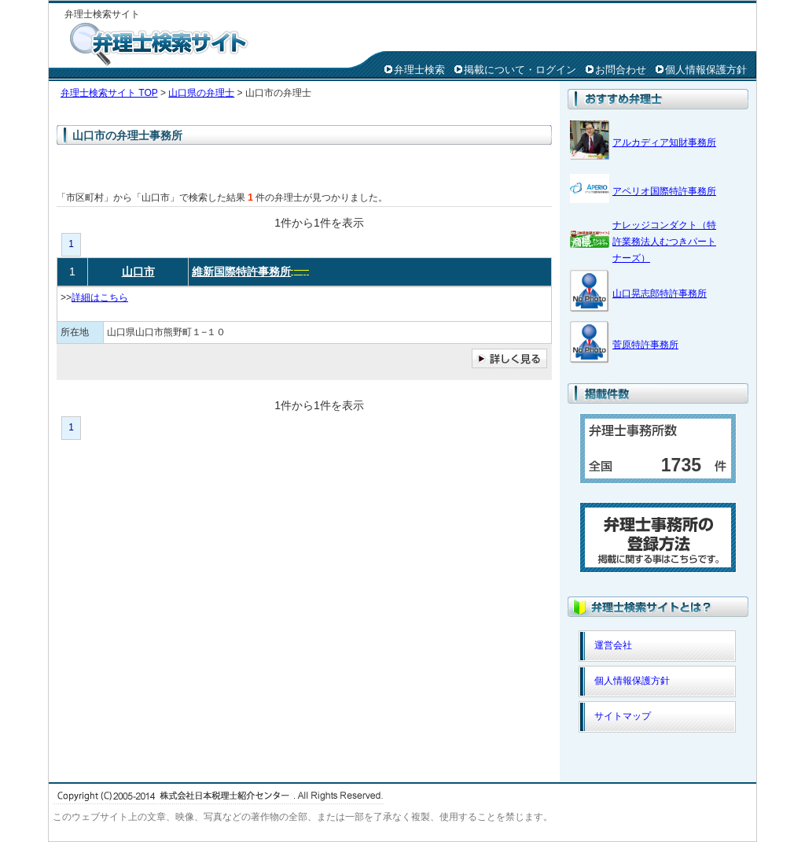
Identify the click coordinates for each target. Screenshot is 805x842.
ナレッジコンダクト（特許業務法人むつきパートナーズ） (664, 242)
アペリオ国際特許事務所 (664, 191)
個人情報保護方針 (706, 70)
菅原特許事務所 (645, 344)
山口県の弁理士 (201, 92)
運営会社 (613, 645)
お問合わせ (620, 70)
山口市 (138, 271)
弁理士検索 (419, 70)
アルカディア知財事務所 (664, 142)
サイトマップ (622, 716)
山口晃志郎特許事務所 (659, 293)
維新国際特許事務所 (241, 271)
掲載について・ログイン (520, 70)
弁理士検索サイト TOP (109, 92)
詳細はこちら (100, 297)
